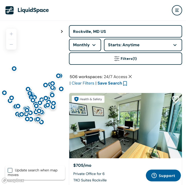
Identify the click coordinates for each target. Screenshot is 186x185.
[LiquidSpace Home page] (27, 10)
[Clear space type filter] (130, 117)
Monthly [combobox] (81, 45)
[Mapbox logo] (13, 180)
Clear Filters (83, 124)
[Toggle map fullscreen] (61, 31)
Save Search (110, 124)
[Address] (125, 31)
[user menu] (177, 10)
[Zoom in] (11, 34)
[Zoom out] (11, 44)
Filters (125, 58)
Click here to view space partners (125, 93)
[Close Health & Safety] (176, 76)
